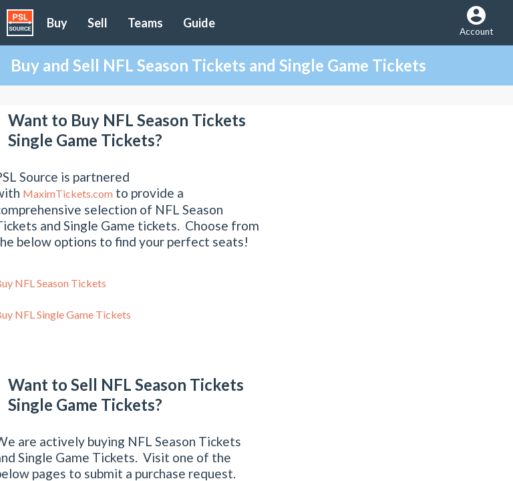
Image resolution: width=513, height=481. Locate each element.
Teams (145, 22)
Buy (57, 22)
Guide (199, 22)
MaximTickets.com (68, 193)
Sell (98, 22)
